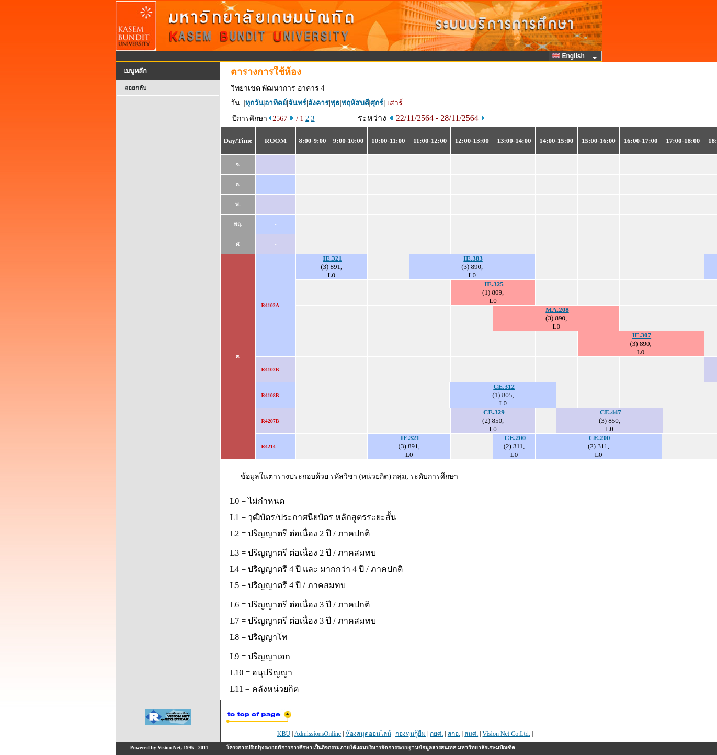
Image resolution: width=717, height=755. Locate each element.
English (570, 56)
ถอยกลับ (135, 88)
